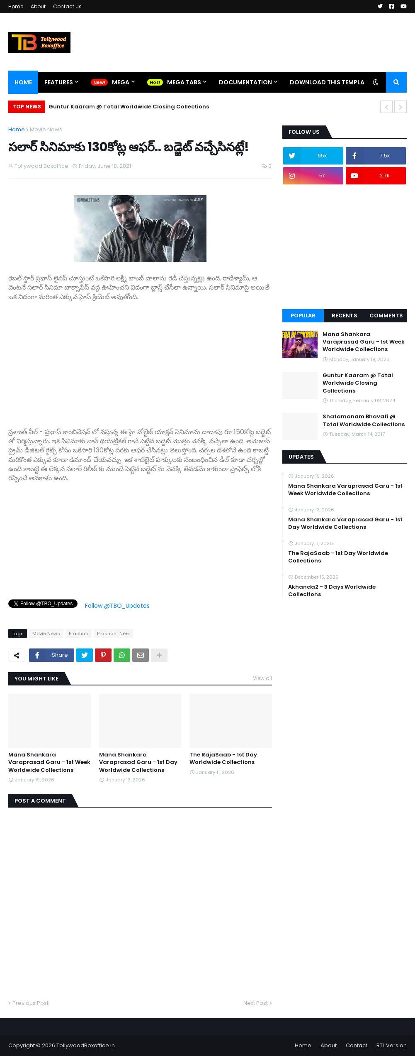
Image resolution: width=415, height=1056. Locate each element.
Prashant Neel (113, 633)
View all (262, 678)
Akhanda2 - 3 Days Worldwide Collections (332, 590)
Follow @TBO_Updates (117, 606)
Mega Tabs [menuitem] (184, 82)
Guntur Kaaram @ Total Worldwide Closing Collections (129, 107)
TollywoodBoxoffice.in (85, 1045)
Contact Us (67, 6)
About (38, 6)
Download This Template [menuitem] (330, 82)
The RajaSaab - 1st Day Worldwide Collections (223, 758)
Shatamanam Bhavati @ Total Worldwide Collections (364, 420)
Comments (386, 315)
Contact (356, 1045)
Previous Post (30, 1003)
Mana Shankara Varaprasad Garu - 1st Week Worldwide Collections (49, 762)
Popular (303, 315)
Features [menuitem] (58, 82)
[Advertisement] (140, 360)
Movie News (46, 129)
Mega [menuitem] (120, 82)
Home (15, 6)
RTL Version (391, 1045)
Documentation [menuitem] (245, 82)
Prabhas (78, 633)
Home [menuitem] (23, 82)
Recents (344, 315)
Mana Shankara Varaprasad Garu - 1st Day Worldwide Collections (138, 762)
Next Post (255, 1003)
